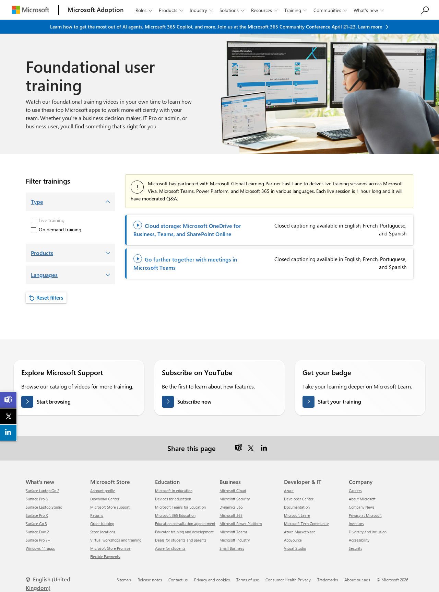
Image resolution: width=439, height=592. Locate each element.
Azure (289, 490)
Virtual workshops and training (115, 540)
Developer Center (298, 498)
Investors (356, 523)
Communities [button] (330, 10)
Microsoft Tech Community (306, 523)
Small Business (232, 548)
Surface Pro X (37, 515)
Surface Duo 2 (37, 531)
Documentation (297, 507)
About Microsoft (362, 498)
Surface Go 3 (36, 523)
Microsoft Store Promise (110, 548)
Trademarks (327, 579)
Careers (355, 490)
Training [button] (296, 10)
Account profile (102, 490)
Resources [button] (265, 10)
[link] (8, 399)
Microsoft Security (235, 498)
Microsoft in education (173, 490)
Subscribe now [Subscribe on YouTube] (194, 401)
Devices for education (173, 498)
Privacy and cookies (212, 579)
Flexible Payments (105, 556)
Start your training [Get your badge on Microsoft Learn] (339, 401)
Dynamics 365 (231, 507)
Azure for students (170, 548)
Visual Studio (295, 548)
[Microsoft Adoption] (95, 10)
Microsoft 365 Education (175, 515)
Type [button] (37, 201)
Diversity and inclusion (368, 531)
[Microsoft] (30, 10)
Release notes (150, 579)
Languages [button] (44, 274)
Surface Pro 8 (37, 498)
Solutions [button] (233, 10)
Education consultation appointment (185, 523)
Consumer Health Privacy (288, 579)
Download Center (104, 498)
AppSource (293, 540)
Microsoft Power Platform (241, 523)
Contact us (178, 579)
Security (355, 548)
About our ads (357, 579)
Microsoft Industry (235, 540)
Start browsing (54, 401)
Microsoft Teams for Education (180, 507)
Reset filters (49, 297)
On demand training (56, 229)
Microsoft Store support (110, 507)
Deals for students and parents (180, 540)
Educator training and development (184, 531)
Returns (96, 515)
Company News (362, 507)
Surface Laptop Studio (44, 507)
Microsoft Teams (233, 531)
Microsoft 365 (231, 515)
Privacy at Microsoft (365, 515)
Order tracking (102, 523)
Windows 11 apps (40, 548)
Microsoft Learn (297, 515)
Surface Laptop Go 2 (42, 490)
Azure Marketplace (300, 531)
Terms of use (247, 579)
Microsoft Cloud (233, 490)
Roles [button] (144, 10)
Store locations (102, 531)
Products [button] (172, 10)
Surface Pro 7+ (38, 540)
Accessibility (359, 540)
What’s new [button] (369, 10)
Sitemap (124, 579)
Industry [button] (202, 10)
